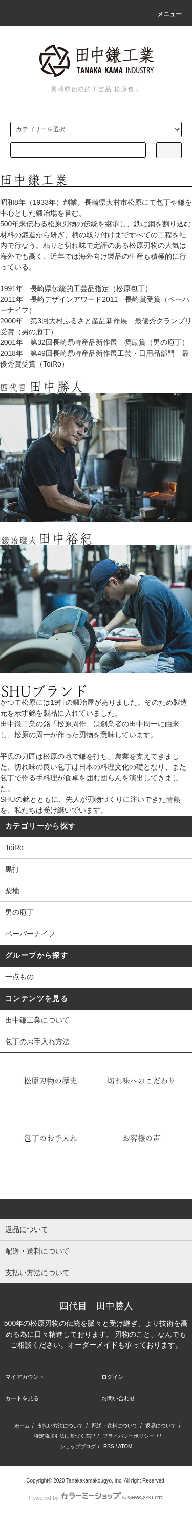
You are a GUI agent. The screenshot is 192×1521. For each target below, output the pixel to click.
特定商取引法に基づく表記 (64, 1436)
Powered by (96, 1498)
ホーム (22, 1426)
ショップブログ (78, 1446)
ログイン (112, 1377)
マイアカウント (25, 1377)
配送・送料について (115, 1426)
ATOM (125, 1446)
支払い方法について (60, 1426)
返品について (160, 1426)
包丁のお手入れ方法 (37, 1041)
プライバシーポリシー (128, 1436)
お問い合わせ (118, 1398)
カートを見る (22, 1398)
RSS (108, 1446)
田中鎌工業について (37, 1020)
